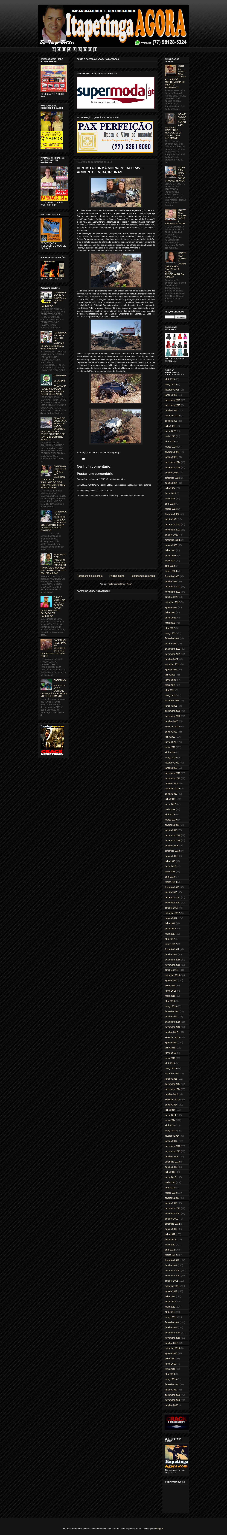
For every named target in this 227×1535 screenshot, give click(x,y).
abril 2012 (170, 1249)
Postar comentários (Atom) (120, 584)
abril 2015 (170, 1063)
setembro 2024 (172, 478)
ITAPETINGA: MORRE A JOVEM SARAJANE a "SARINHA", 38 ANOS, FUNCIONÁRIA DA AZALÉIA (175, 265)
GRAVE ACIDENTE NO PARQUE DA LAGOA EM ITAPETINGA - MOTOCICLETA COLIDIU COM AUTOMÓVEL (175, 126)
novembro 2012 (172, 1213)
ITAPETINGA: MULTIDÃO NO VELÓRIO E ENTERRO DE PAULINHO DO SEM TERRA (54, 648)
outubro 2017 (171, 908)
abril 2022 (170, 628)
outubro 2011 (171, 1281)
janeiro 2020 (171, 768)
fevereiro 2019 (172, 825)
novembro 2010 (172, 1338)
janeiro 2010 (171, 1389)
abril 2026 (170, 379)
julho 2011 (170, 1296)
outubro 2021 (171, 659)
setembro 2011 (172, 1286)
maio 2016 (170, 996)
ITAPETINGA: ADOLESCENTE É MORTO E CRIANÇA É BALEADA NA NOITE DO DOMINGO (54, 688)
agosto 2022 (171, 607)
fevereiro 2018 (172, 887)
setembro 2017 (172, 913)
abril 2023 (170, 566)
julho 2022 (170, 612)
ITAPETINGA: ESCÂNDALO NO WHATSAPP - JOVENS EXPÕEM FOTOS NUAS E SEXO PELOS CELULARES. (54, 384)
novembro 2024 (172, 467)
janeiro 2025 (171, 457)
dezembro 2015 (172, 1021)
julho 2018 (170, 861)
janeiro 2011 (171, 1327)
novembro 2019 (172, 778)
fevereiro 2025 (172, 452)
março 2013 (171, 1193)
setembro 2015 (172, 1037)
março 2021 (171, 695)
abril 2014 (170, 1125)
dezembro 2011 (172, 1270)
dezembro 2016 (172, 959)
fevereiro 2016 (172, 1011)
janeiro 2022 (171, 643)
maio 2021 (170, 685)
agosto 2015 (171, 1042)
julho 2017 (170, 923)
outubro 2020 (171, 721)
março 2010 (171, 1379)
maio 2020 (170, 747)
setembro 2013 (172, 1161)
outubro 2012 (171, 1218)
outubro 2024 (171, 472)
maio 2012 (170, 1244)
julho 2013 (170, 1172)
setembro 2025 (172, 415)
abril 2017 (170, 939)
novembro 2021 (172, 654)
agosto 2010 (171, 1353)
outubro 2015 (171, 1032)
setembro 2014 (172, 1099)
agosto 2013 (171, 1167)
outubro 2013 (171, 1156)
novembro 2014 (172, 1089)
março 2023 (171, 571)
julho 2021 (170, 674)
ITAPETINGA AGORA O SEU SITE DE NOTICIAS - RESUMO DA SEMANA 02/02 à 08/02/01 (53, 340)
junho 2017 (170, 928)
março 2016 (171, 1006)
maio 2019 (170, 809)
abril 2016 (170, 1001)
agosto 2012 (171, 1229)
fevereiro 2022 (172, 638)
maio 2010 (170, 1369)
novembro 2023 (172, 529)
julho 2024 (170, 488)
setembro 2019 (172, 788)
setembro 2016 (172, 975)
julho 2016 (170, 985)
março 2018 (171, 882)
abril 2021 (170, 690)
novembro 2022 (172, 591)
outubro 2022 (171, 597)
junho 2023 (170, 555)
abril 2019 (170, 814)
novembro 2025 (172, 405)
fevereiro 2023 (172, 576)
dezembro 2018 (172, 835)
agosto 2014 (171, 1104)
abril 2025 (170, 441)
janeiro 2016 (171, 1016)
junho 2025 (170, 431)
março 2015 (171, 1068)
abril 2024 (170, 504)
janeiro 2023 (171, 581)
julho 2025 (170, 426)
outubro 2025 (171, 410)
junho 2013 (170, 1177)
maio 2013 (170, 1182)
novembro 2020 (172, 716)
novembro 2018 (172, 840)
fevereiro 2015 (172, 1073)
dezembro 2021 (172, 649)
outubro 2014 (171, 1094)
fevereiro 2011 (172, 1322)
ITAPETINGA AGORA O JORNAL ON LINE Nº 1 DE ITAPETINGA (53, 299)
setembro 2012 (172, 1224)
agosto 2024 (171, 483)
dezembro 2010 (172, 1332)
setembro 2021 (172, 664)
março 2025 (171, 446)
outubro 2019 (171, 783)
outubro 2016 (171, 970)
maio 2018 (170, 871)
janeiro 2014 (171, 1141)
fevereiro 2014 (172, 1136)
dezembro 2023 (172, 524)
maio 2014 (170, 1120)
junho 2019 (170, 804)
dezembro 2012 (172, 1208)
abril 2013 (170, 1187)
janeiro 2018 (171, 892)
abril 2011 (170, 1312)
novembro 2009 (172, 1400)
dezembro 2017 (172, 897)
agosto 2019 (171, 794)
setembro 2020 (172, 726)
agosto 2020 (171, 731)
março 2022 (171, 633)
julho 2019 (170, 799)
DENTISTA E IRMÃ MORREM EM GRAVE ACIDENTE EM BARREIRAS (110, 170)
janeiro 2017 (171, 954)
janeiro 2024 (171, 519)
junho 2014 (170, 1115)
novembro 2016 (172, 965)
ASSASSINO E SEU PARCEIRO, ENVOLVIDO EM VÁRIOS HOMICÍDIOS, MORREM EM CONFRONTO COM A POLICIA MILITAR (53, 563)
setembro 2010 (172, 1348)
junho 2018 (170, 866)
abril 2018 (170, 876)
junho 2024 (170, 493)
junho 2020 (170, 742)
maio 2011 (170, 1306)
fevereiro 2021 (172, 700)
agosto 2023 (171, 545)
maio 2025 (170, 436)
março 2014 (171, 1130)
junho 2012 (170, 1239)
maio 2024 (170, 498)
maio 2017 (170, 934)
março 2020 (171, 757)
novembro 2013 (172, 1151)
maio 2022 (170, 623)
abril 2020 (170, 752)
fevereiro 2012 (172, 1260)
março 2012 (171, 1255)
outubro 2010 (171, 1343)
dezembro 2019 (172, 773)
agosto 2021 (171, 669)
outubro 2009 (171, 1405)
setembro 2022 (172, 602)
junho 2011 (170, 1301)
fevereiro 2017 (172, 949)
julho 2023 (170, 550)
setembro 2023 (172, 540)
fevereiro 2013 (172, 1198)
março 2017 (171, 944)
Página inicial (116, 576)
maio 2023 (170, 560)
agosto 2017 (171, 918)
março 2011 (171, 1317)
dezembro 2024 (172, 462)
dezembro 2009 (172, 1395)
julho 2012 (170, 1234)
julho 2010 (170, 1358)
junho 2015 (170, 1053)
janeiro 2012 (171, 1265)
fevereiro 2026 (172, 389)
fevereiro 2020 (172, 762)
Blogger (159, 1528)
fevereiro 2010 (172, 1384)
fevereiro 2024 (172, 514)
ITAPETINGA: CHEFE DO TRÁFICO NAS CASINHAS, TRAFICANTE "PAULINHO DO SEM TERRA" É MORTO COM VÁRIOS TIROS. (54, 477)
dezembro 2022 (172, 586)
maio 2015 (170, 1058)
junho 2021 (170, 680)
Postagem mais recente (90, 576)
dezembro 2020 (172, 711)
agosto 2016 (171, 980)
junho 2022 (170, 617)
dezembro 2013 (172, 1146)
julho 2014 (170, 1110)
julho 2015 (170, 1047)
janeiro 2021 (171, 706)
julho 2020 (170, 737)
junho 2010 (170, 1363)
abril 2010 (170, 1374)
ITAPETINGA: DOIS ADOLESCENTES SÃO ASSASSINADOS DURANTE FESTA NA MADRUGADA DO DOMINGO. (54, 521)
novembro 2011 (172, 1275)
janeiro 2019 (171, 830)
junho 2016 (170, 991)
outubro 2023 (171, 534)
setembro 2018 (172, 851)
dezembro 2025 (172, 400)
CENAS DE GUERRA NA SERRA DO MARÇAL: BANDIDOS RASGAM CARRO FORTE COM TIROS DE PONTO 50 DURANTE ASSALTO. (53, 429)
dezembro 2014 (172, 1084)
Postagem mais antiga (143, 576)
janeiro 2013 (171, 1203)
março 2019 (171, 819)
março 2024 (171, 509)
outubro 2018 (171, 845)
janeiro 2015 (171, 1079)
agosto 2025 (171, 421)
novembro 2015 (172, 1027)
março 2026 (171, 384)
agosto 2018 (171, 856)
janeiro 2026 (171, 395)
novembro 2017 (172, 902)
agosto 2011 (171, 1291)
